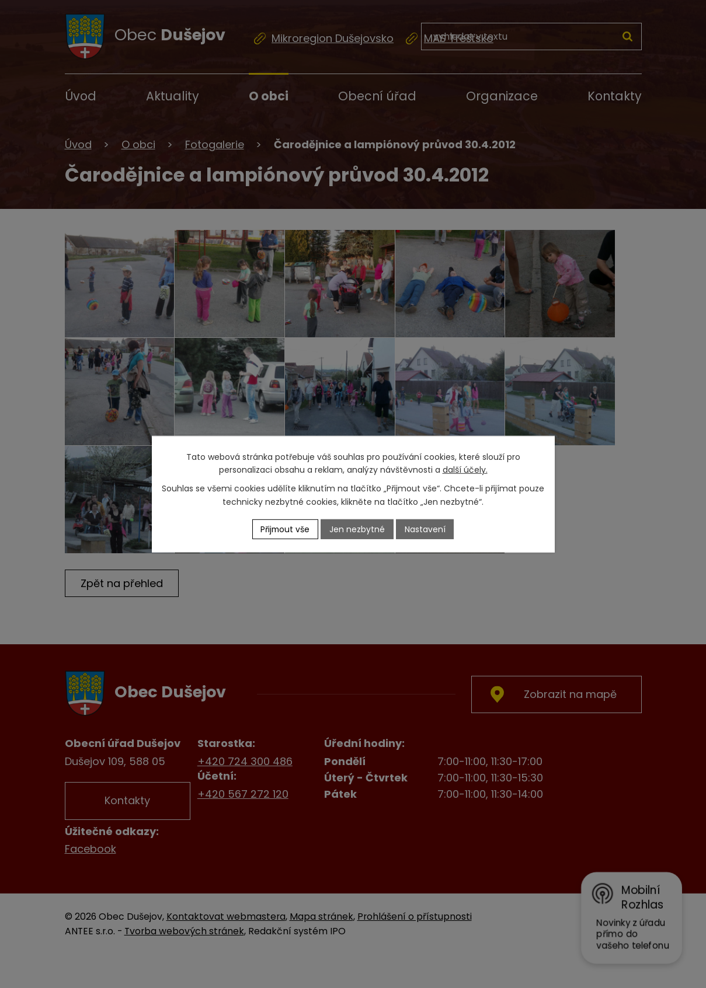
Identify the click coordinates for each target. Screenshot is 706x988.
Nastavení (425, 529)
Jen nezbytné (357, 529)
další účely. (465, 470)
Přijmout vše (285, 529)
